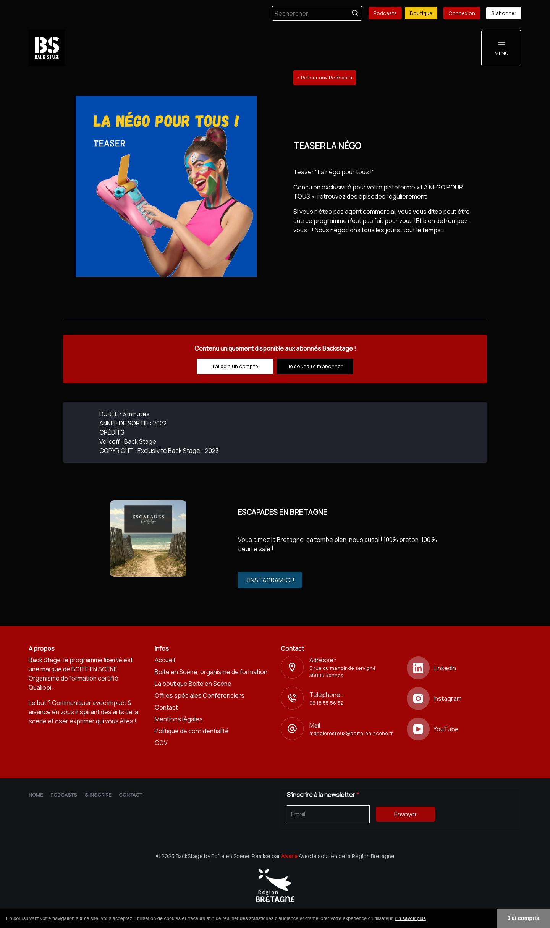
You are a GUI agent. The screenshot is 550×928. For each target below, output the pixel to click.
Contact (166, 707)
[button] (428, 919)
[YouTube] (464, 729)
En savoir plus (410, 918)
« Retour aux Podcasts (324, 77)
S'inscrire (98, 794)
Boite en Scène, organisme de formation (211, 672)
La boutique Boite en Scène (193, 683)
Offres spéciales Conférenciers (199, 695)
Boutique (421, 13)
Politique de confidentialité (192, 731)
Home (36, 794)
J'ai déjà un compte (235, 366)
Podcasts (385, 13)
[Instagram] (464, 698)
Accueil (165, 660)
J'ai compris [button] (523, 918)
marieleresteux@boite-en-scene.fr (351, 733)
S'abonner (503, 13)
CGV (161, 743)
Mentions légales (179, 719)
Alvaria (289, 856)
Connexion (461, 13)
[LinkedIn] (464, 667)
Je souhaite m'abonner (315, 366)
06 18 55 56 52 (326, 702)
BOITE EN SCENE (94, 669)
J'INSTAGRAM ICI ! (270, 580)
